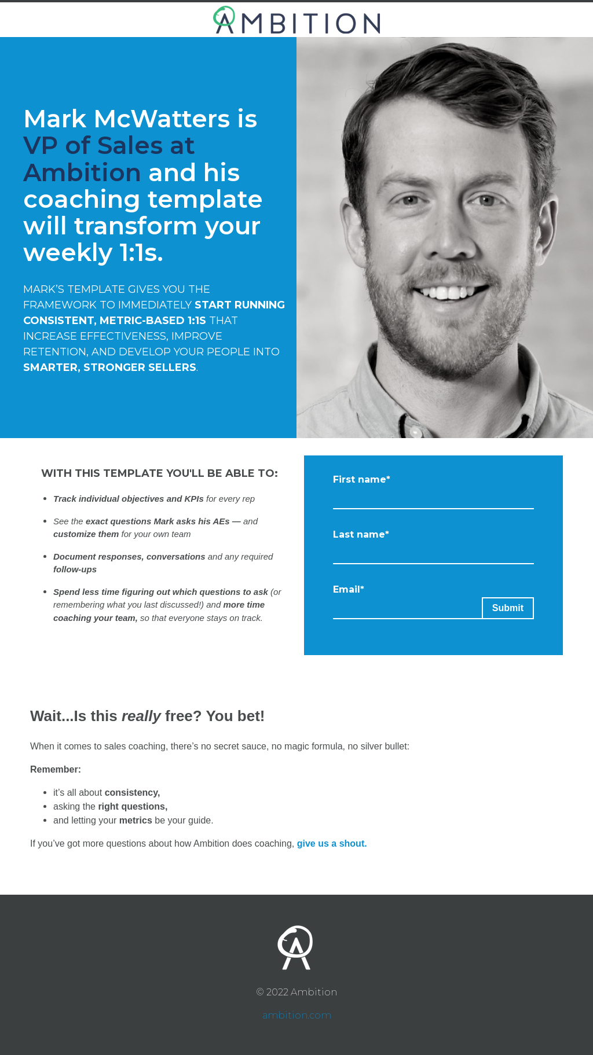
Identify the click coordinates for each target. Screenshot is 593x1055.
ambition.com (296, 1015)
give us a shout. (332, 843)
